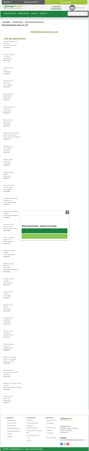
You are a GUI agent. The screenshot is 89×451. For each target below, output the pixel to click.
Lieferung (29, 420)
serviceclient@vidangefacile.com (73, 440)
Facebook (61, 444)
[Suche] (78, 14)
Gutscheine (50, 433)
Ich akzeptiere (44, 231)
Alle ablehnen (44, 236)
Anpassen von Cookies (48, 226)
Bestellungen (50, 423)
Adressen (49, 430)
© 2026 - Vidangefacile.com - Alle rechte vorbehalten (23, 449)
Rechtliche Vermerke (32, 423)
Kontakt (29, 440)
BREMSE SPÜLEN (23, 13)
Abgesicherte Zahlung (33, 435)
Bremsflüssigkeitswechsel (14, 431)
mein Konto (50, 418)
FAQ (28, 438)
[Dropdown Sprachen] (7, 2)
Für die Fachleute (12, 423)
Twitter (64, 444)
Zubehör (34, 13)
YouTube (68, 444)
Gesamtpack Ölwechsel (14, 428)
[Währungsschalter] (36, 2)
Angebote (43, 13)
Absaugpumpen (10, 13)
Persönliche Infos (51, 420)
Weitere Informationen (30, 226)
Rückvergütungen (50, 427)
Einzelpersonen (11, 425)
